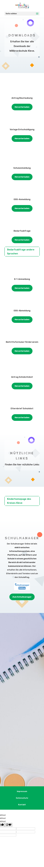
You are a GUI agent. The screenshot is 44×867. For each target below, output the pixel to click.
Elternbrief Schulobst (22, 408)
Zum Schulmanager (22, 597)
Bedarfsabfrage (22, 231)
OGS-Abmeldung (22, 310)
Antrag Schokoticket (22, 377)
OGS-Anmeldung (22, 199)
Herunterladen (22, 107)
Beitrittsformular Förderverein (22, 342)
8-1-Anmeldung (22, 279)
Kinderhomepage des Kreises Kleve (19, 501)
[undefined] (8, 825)
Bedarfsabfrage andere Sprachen (20, 251)
